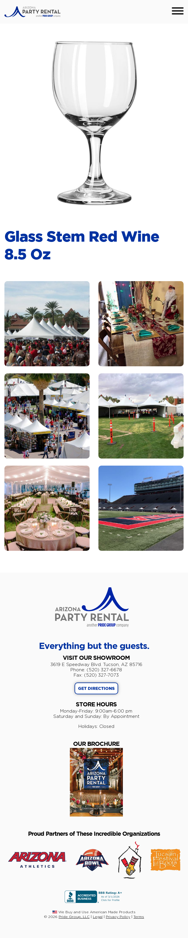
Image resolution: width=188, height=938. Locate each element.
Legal (98, 917)
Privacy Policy (118, 917)
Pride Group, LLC (74, 917)
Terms (138, 917)
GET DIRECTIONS (96, 688)
